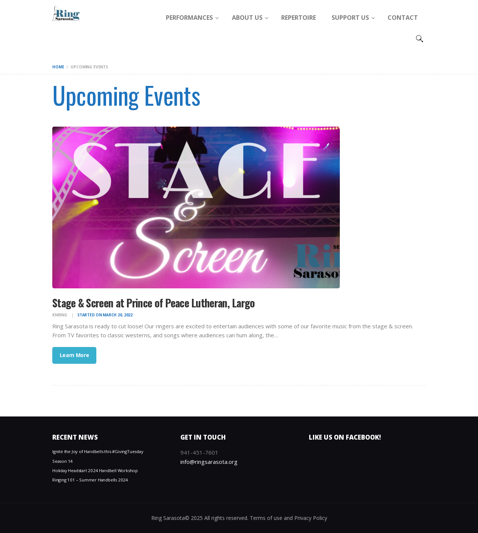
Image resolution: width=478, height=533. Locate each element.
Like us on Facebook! (345, 437)
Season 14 (62, 461)
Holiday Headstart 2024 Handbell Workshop (95, 470)
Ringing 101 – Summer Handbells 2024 (90, 480)
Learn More (74, 355)
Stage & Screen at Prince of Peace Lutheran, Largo (153, 303)
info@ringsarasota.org (209, 461)
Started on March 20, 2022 (105, 314)
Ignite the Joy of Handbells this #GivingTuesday (97, 451)
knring (60, 314)
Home (58, 66)
